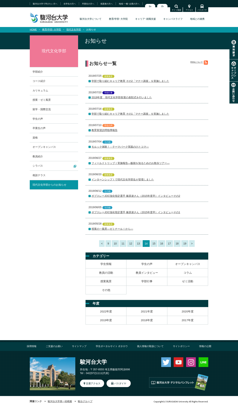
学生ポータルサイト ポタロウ (112, 346)
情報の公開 (205, 346)
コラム (188, 272)
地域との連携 (197, 19)
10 (115, 243)
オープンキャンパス (233, 70)
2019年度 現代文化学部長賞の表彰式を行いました (121, 97)
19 (184, 243)
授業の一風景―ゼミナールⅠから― (112, 228)
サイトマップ (79, 346)
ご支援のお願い (54, 346)
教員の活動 (106, 272)
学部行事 (146, 281)
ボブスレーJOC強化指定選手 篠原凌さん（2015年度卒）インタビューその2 (135, 195)
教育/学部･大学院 (118, 19)
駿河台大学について (91, 19)
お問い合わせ (233, 93)
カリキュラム (40, 90)
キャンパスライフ (173, 19)
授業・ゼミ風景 (42, 99)
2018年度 (147, 320)
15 (153, 243)
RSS (206, 63)
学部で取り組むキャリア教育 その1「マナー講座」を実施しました (130, 113)
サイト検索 (176, 10)
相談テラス (39, 175)
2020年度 (188, 311)
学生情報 (106, 263)
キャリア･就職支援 (145, 19)
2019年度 (106, 320)
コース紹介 (39, 81)
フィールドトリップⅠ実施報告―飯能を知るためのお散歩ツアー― (130, 163)
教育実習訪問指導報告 (104, 130)
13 (138, 243)
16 (161, 243)
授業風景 (106, 281)
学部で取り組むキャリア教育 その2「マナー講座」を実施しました (130, 81)
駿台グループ (85, 401)
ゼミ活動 (187, 281)
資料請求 (233, 48)
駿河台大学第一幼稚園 (60, 401)
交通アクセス (93, 383)
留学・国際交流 (42, 109)
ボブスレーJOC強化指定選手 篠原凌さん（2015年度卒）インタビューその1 (135, 212)
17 (169, 243)
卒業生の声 (39, 128)
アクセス (189, 10)
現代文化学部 (73, 29)
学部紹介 (38, 71)
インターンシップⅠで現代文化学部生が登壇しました (122, 179)
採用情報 (31, 346)
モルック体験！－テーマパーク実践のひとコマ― (120, 146)
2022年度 (106, 311)
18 (177, 243)
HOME (33, 29)
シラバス (38, 165)
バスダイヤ (202, 10)
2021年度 (147, 311)
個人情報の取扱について (150, 346)
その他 (106, 290)
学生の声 (146, 263)
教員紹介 (38, 156)
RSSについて (196, 62)
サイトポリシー (181, 346)
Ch (162, 6)
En (150, 6)
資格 (35, 137)
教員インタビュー (147, 272)
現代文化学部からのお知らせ (49, 184)
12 (130, 243)
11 (123, 243)
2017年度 (188, 320)
